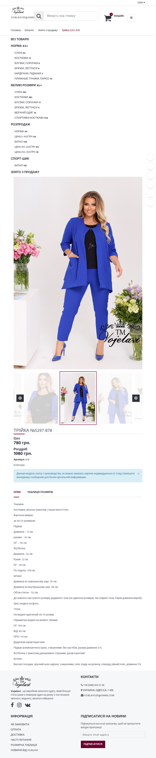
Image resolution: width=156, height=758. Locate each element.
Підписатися (93, 744)
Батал (21, 142)
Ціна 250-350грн (26, 152)
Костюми (23, 58)
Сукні (20, 53)
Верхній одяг (25, 113)
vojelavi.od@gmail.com (26, 17)
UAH (141, 3)
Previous (20, 398)
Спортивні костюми (31, 118)
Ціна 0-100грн (25, 137)
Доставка (17, 735)
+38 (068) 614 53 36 (93, 685)
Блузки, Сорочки (27, 63)
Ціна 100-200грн (27, 147)
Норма (21, 131)
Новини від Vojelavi (24, 750)
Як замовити (20, 725)
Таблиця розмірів (40, 492)
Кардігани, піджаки (29, 74)
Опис (17, 492)
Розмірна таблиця (24, 745)
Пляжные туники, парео (33, 79)
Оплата (16, 730)
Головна (16, 30)
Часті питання (21, 740)
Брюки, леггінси (27, 68)
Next (136, 398)
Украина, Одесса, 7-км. (98, 690)
